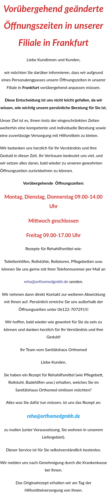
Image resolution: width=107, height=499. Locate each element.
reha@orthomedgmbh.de (46, 281)
